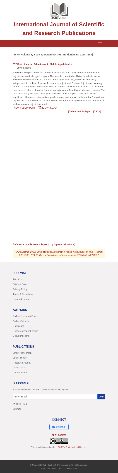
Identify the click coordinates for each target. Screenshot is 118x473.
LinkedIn (59, 426)
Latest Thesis (20, 357)
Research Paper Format (25, 331)
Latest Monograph (22, 353)
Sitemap (17, 409)
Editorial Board (20, 284)
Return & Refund (21, 299)
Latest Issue (19, 367)
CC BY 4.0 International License (72, 447)
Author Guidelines (22, 321)
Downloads (18, 326)
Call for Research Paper (25, 316)
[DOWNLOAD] (49, 107)
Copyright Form (21, 335)
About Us (17, 279)
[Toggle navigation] (100, 43)
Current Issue (20, 372)
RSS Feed (20, 404)
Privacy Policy (20, 289)
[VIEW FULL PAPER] (24, 107)
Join (101, 396)
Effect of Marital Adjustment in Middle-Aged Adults (44, 64)
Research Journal (22, 362)
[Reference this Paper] (79, 111)
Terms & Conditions (23, 294)
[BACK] (97, 111)
